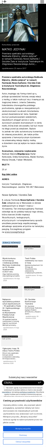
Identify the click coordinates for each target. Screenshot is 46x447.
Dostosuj (23, 435)
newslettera (6, 392)
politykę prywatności (27, 392)
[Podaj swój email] (19, 383)
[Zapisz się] (38, 383)
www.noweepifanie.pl (14, 232)
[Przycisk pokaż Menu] (42, 2)
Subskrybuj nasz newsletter (23, 377)
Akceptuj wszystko (23, 429)
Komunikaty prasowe (10, 45)
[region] (23, 422)
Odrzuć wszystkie (23, 442)
